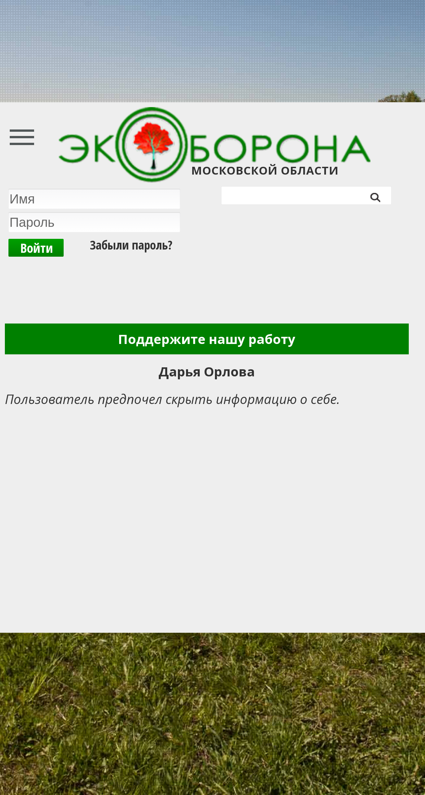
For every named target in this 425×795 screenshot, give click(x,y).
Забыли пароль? (131, 244)
